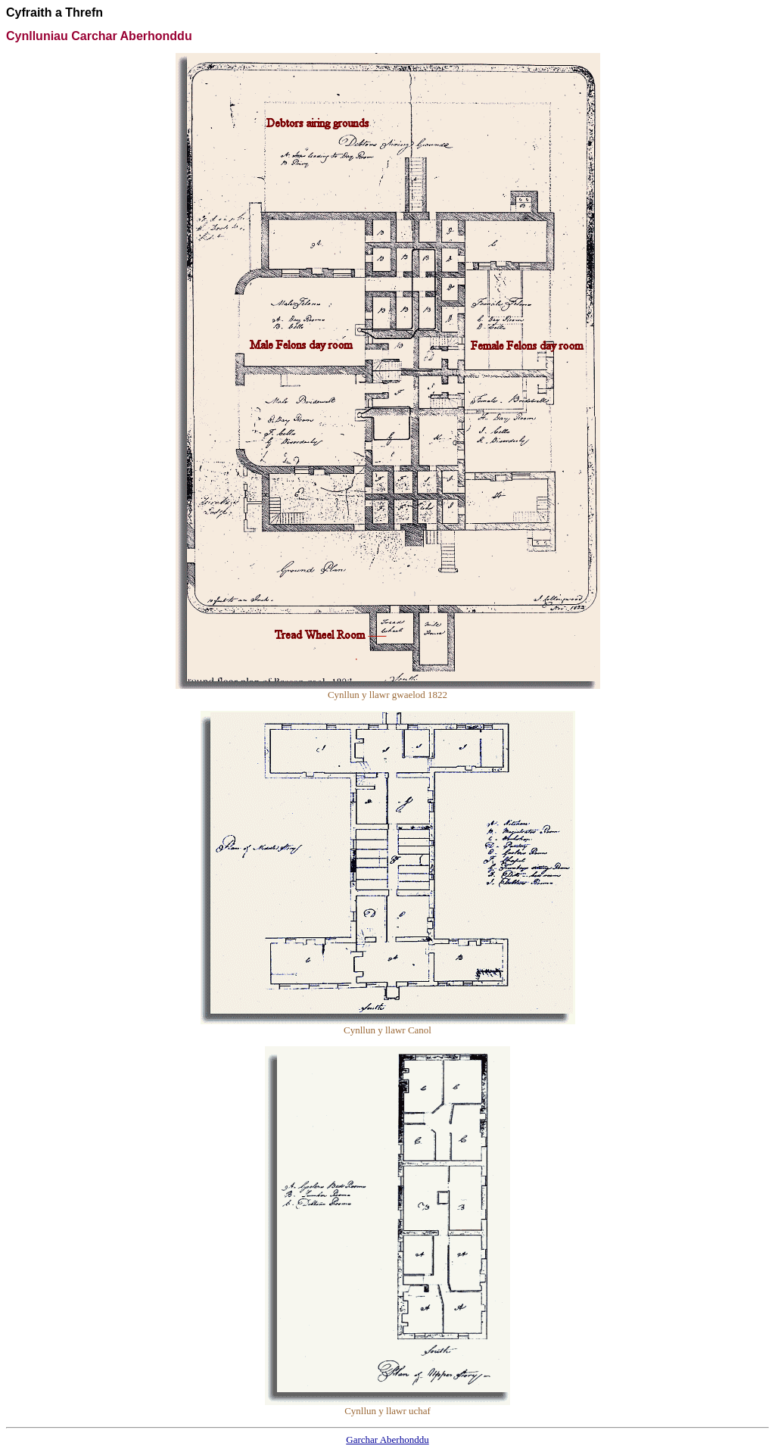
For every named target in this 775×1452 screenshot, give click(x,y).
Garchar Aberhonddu (387, 1439)
